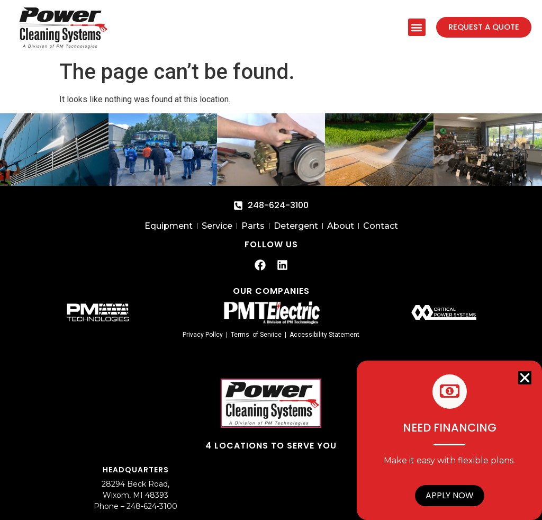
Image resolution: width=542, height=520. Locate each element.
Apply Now (450, 495)
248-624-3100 (152, 506)
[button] (415, 27)
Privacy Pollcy (203, 334)
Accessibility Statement (324, 334)
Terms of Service (256, 334)
